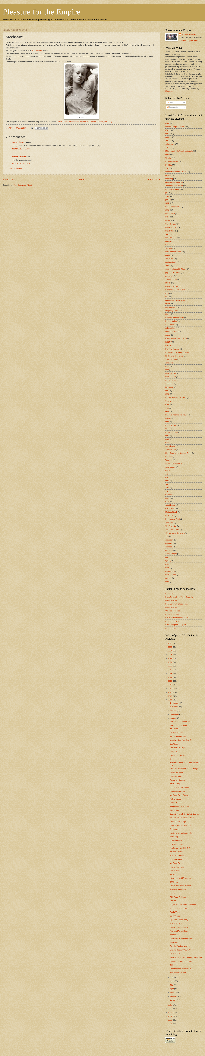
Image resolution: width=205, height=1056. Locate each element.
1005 (167, 484)
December (174, 703)
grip (166, 557)
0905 (167, 439)
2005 (170, 1024)
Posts (170, 103)
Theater (168, 158)
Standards (169, 384)
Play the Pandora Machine (180, 946)
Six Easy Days (171, 359)
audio (167, 255)
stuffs (167, 581)
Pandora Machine (172, 349)
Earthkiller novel (171, 425)
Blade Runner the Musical (175, 290)
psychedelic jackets (173, 272)
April (172, 989)
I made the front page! (178, 755)
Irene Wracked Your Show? (180, 740)
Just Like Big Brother (178, 736)
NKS (167, 429)
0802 (167, 137)
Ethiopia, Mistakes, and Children (182, 961)
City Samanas (170, 238)
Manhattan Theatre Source (175, 172)
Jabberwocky (170, 449)
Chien (167, 498)
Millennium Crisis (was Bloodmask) (179, 151)
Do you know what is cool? (180, 886)
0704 (167, 217)
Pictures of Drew (171, 161)
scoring (168, 578)
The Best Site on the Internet (181, 939)
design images (171, 554)
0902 (167, 481)
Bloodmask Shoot (172, 189)
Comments (172, 107)
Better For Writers (177, 856)
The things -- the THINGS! (180, 848)
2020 (170, 666)
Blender (168, 345)
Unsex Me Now (176, 840)
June (172, 981)
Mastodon (169, 91)
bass (167, 404)
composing (169, 543)
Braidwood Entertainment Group (178, 618)
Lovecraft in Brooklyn (178, 822)
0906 (167, 422)
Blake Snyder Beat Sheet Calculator (179, 597)
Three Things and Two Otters (181, 825)
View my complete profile (189, 41)
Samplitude (169, 325)
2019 (170, 670)
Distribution (169, 231)
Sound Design (170, 380)
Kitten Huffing (175, 784)
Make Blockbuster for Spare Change (184, 769)
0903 (167, 391)
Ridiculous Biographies (179, 927)
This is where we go (177, 748)
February (174, 996)
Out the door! (175, 893)
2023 (170, 654)
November (174, 707)
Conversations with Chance (176, 338)
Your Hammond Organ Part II (181, 721)
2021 (170, 662)
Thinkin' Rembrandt (177, 803)
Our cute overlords (172, 611)
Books (167, 366)
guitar (167, 154)
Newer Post (9, 179)
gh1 (166, 193)
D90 (167, 370)
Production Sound (172, 207)
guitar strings (170, 328)
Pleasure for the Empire (41, 11)
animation (169, 540)
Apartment (169, 276)
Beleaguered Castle (177, 791)
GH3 (167, 411)
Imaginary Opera (171, 311)
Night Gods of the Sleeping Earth (178, 453)
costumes (169, 550)
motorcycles (170, 571)
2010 (170, 1005)
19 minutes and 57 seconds (180, 878)
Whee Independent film (174, 463)
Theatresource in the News (180, 969)
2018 (170, 673)
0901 (167, 477)
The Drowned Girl (172, 529)
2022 (170, 658)
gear (167, 408)
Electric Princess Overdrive (176, 397)
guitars (168, 241)
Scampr (168, 401)
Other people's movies (174, 182)
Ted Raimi (169, 259)
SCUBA (168, 245)
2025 (170, 647)
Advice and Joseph (177, 780)
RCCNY (168, 342)
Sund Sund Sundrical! (178, 908)
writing (167, 474)
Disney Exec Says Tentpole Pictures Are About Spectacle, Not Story (84, 122)
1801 (167, 394)
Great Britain (170, 505)
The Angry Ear (171, 526)
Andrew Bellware (19, 157)
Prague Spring (171, 321)
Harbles (173, 901)
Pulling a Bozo (175, 799)
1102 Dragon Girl (176, 844)
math (167, 568)
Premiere (168, 456)
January (173, 1000)
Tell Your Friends (176, 733)
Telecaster (169, 523)
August (173, 718)
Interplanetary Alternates (179, 806)
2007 (170, 1016)
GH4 (167, 502)
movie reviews (171, 575)
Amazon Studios (176, 852)
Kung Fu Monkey (172, 621)
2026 (170, 643)
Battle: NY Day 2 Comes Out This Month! (186, 957)
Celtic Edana (170, 446)
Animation (174, 935)
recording (169, 179)
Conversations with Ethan (175, 269)
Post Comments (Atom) (23, 185)
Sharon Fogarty (176, 923)
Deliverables (170, 307)
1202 (167, 203)
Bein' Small (174, 744)
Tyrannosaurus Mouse (174, 186)
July (172, 977)
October (173, 711)
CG (166, 297)
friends (168, 418)
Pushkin (168, 165)
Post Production (171, 432)
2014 (170, 688)
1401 (167, 234)
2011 (170, 700)
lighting (168, 561)
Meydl (167, 220)
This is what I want (177, 867)
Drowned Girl (170, 373)
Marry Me (173, 751)
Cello (167, 443)
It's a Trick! (174, 729)
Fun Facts (174, 942)
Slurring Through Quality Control (182, 950)
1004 (167, 266)
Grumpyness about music (175, 300)
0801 (167, 134)
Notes (167, 314)
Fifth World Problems (178, 897)
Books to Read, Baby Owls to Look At (184, 814)
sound (167, 335)
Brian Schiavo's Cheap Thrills (176, 604)
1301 (167, 210)
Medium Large (171, 600)
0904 (167, 123)
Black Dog (174, 837)
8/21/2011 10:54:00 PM (21, 163)
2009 (170, 1009)
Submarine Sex (171, 628)
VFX (167, 536)
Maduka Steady (171, 512)
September (174, 714)
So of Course (175, 916)
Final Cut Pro (170, 377)
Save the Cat (170, 224)
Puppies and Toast (172, 519)
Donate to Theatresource (179, 788)
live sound (169, 387)
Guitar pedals (170, 509)
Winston (168, 248)
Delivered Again (176, 776)
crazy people (170, 467)
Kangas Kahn (170, 593)
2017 (170, 677)
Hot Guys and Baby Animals (181, 833)
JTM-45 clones (171, 279)
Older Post (154, 179)
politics (168, 200)
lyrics (167, 564)
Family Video (175, 912)
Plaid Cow (169, 516)
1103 (167, 488)
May (172, 985)
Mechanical (174, 810)
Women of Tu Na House (179, 931)
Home (82, 179)
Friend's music (171, 227)
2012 (170, 696)
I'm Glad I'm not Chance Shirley (182, 818)
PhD (167, 293)
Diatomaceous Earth (173, 252)
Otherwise (169, 144)
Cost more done (176, 859)
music (167, 304)
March (172, 992)
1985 (167, 491)
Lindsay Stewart (18, 142)
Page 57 (173, 874)
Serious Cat (174, 829)
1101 (167, 147)
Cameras (168, 495)
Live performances (172, 332)
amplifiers (169, 363)
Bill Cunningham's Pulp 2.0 (175, 625)
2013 (170, 692)
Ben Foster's (37, 51)
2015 (170, 685)
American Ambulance (178, 889)
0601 (167, 436)
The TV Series (175, 871)
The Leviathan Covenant (174, 533)
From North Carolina (178, 973)
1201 (167, 168)
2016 (170, 681)
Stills (171, 965)
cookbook (169, 547)
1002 (167, 141)
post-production (171, 262)
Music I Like (170, 214)
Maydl (167, 283)
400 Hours (174, 882)
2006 (170, 1020)
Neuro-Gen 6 (175, 954)
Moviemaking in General (174, 127)
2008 (170, 1012)
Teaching (168, 460)
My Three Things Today (179, 795)
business (168, 175)
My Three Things (176, 863)
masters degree (171, 286)
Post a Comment (15, 168)
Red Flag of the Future (174, 356)
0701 (167, 130)
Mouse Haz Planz (177, 772)
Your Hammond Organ (178, 725)
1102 (167, 196)
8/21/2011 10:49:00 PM (21, 149)
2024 (170, 651)
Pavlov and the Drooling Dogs (177, 352)
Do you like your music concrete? (183, 905)
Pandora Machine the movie (176, 415)
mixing (167, 470)
